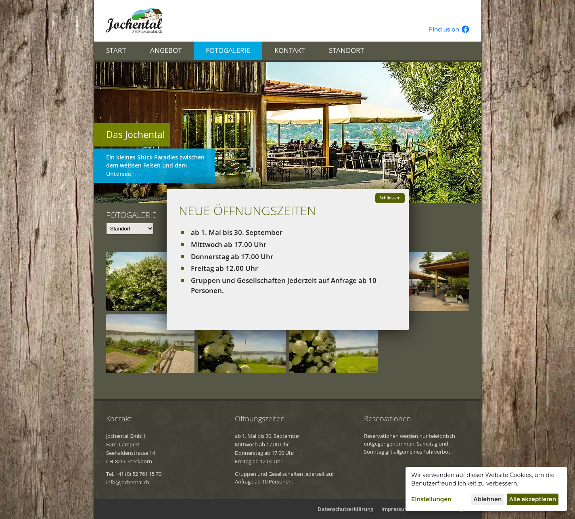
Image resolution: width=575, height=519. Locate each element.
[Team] (130, 228)
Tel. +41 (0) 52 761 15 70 (133, 473)
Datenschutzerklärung (345, 509)
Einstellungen (431, 499)
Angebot (166, 50)
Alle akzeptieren (532, 499)
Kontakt (289, 50)
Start (116, 50)
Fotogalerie (228, 50)
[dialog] (486, 489)
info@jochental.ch (127, 482)
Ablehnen (487, 499)
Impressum (395, 509)
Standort (346, 50)
